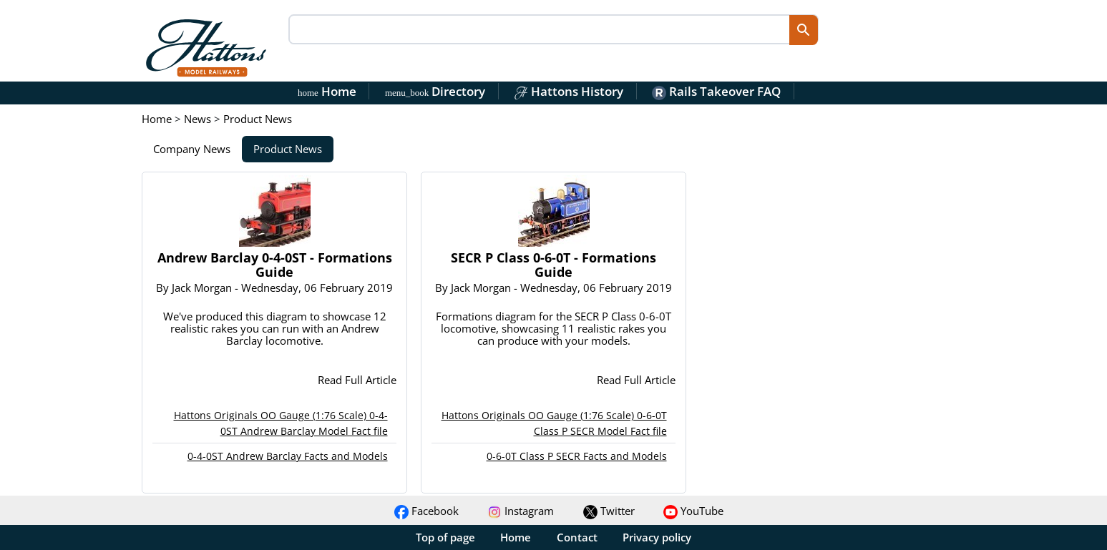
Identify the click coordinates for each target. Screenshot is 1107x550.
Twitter (609, 511)
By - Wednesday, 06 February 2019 (274, 287)
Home (327, 91)
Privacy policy (657, 537)
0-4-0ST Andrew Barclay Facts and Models (287, 456)
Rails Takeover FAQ (716, 91)
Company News (191, 149)
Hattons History (568, 91)
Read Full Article (357, 380)
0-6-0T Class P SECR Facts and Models (577, 456)
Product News (287, 149)
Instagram (520, 511)
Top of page (445, 537)
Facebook (426, 511)
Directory (435, 91)
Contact (577, 537)
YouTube (693, 511)
